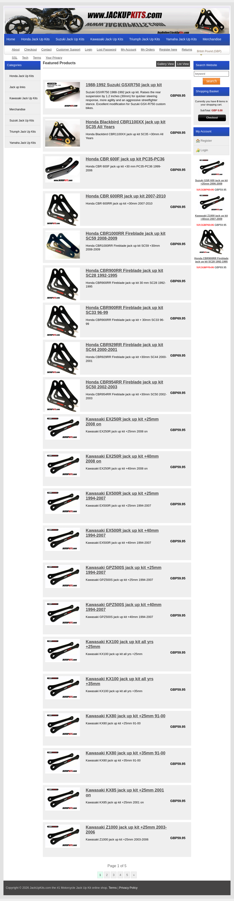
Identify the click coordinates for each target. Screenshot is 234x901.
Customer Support (68, 49)
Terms (37, 57)
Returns (187, 49)
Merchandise (212, 39)
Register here (168, 49)
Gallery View (165, 64)
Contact (46, 49)
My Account (128, 49)
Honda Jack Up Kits (35, 39)
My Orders (148, 49)
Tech (25, 57)
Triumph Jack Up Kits (144, 39)
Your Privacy (54, 57)
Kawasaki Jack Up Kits (106, 39)
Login (88, 49)
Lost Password (106, 49)
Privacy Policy (128, 887)
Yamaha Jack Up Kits (181, 39)
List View (183, 64)
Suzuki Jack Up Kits (70, 39)
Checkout (30, 49)
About (15, 49)
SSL (14, 57)
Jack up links (17, 87)
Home (10, 39)
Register (204, 141)
